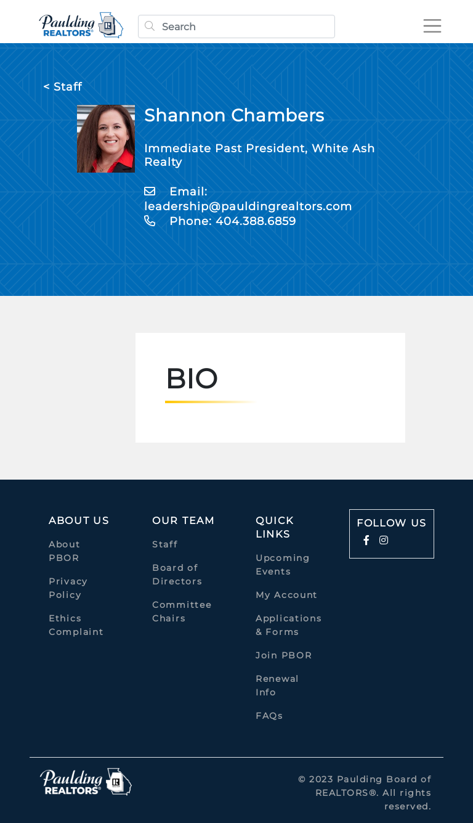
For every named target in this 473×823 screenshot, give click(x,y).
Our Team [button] (183, 520)
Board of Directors (177, 574)
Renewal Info (277, 685)
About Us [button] (79, 520)
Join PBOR (284, 655)
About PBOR (65, 551)
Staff (165, 544)
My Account (287, 594)
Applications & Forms (288, 625)
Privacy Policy (68, 588)
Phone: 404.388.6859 (220, 221)
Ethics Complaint (76, 625)
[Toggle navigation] (432, 26)
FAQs (269, 715)
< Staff (62, 87)
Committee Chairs (181, 611)
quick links (275, 527)
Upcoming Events (283, 564)
